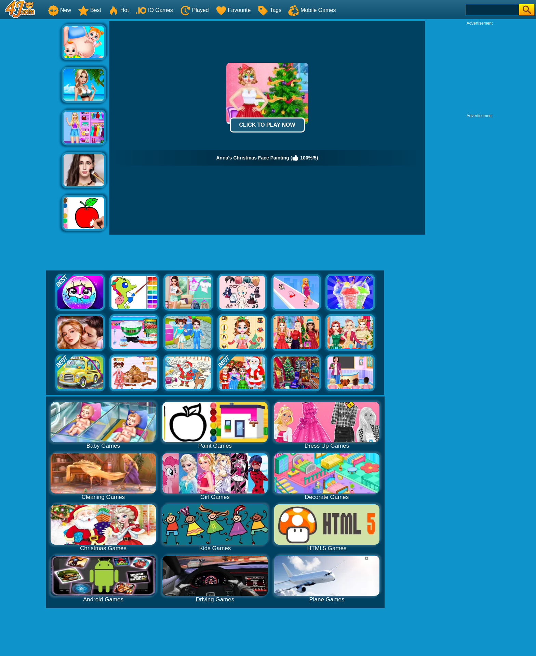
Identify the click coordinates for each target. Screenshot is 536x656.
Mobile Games (312, 10)
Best (89, 10)
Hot (118, 10)
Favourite (233, 10)
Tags (269, 10)
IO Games (154, 10)
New (59, 10)
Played (194, 10)
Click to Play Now (267, 125)
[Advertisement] (30, 123)
